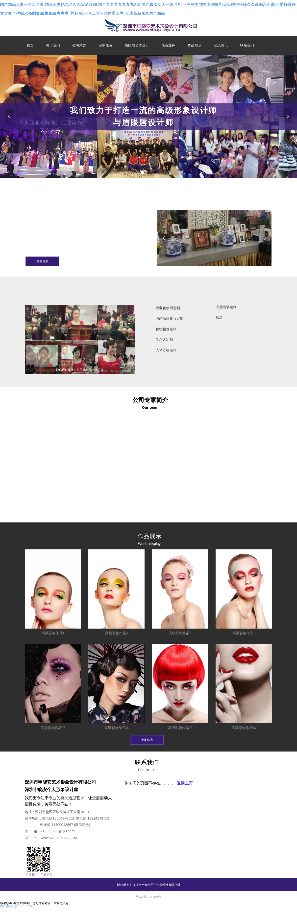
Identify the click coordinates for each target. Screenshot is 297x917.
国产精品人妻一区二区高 (16, 906)
